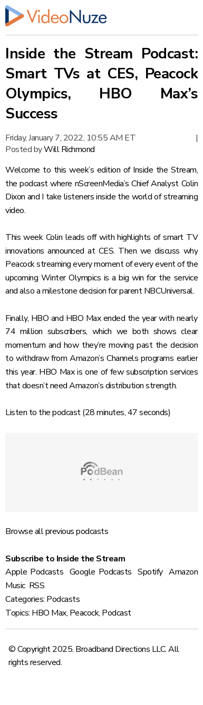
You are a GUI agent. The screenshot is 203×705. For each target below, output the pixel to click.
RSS (37, 585)
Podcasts (63, 599)
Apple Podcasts (34, 572)
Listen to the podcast (43, 412)
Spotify (150, 572)
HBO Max (49, 613)
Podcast (116, 613)
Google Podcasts (101, 572)
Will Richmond (69, 149)
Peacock (84, 613)
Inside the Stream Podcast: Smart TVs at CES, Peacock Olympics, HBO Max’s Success (101, 84)
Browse (19, 531)
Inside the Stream (165, 170)
